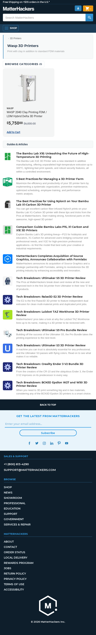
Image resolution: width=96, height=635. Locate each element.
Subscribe (48, 433)
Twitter (37, 443)
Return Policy (15, 573)
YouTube (66, 443)
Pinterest (59, 443)
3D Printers (15, 38)
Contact (10, 547)
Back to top (48, 404)
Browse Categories (23, 64)
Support (10, 514)
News (8, 492)
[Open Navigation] (11, 28)
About (9, 541)
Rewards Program (18, 563)
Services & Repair (17, 524)
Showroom (13, 498)
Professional (14, 503)
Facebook (29, 443)
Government (14, 519)
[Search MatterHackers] (89, 17)
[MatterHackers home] (48, 606)
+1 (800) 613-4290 (16, 464)
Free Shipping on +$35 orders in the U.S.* (26, 2)
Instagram (44, 443)
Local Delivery (15, 557)
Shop (8, 487)
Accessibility (14, 589)
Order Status (14, 552)
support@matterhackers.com (30, 470)
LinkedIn (51, 443)
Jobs (7, 568)
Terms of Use (14, 584)
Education (12, 508)
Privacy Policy (15, 579)
